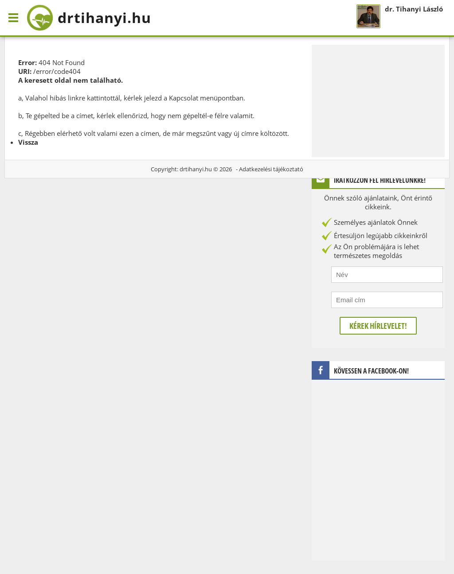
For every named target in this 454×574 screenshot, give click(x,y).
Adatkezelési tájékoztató (271, 169)
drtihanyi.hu (196, 169)
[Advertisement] (378, 100)
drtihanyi (89, 17)
